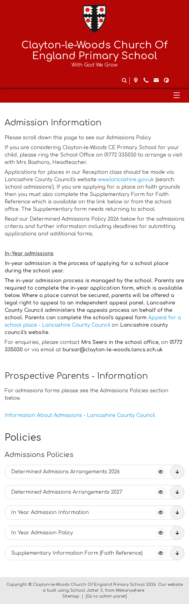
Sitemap (70, 596)
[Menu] (94, 95)
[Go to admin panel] (106, 596)
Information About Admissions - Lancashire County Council (80, 415)
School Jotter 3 (86, 590)
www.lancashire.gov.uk (126, 179)
